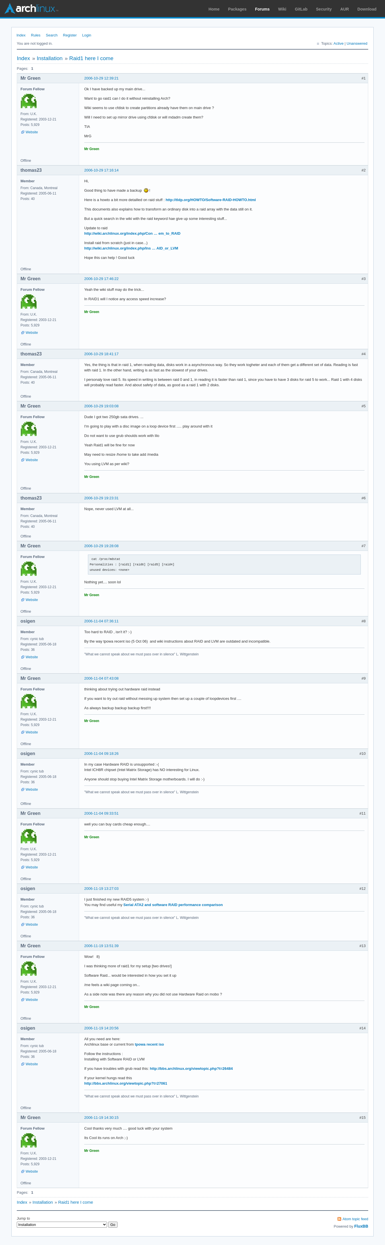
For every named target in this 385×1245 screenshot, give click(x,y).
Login (86, 35)
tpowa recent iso (149, 1044)
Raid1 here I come (91, 58)
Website (32, 132)
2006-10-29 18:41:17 (101, 354)
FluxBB (361, 1226)
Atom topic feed (355, 1219)
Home (214, 9)
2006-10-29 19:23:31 (101, 498)
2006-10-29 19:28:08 (101, 546)
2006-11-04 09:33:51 (101, 813)
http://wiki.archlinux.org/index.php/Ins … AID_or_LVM (131, 248)
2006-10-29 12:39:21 (101, 78)
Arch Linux (31, 8)
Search (51, 35)
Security (324, 9)
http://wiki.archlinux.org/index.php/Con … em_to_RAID (132, 233)
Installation (50, 58)
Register (70, 35)
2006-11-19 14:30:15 (101, 1117)
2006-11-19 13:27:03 (101, 888)
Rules (35, 35)
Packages (237, 9)
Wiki (282, 9)
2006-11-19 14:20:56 (101, 1028)
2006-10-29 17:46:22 (101, 279)
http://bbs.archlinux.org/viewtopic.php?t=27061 (125, 1083)
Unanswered (357, 43)
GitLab (301, 9)
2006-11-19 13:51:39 (101, 946)
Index (21, 35)
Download (366, 9)
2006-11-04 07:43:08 (101, 678)
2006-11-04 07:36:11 (101, 621)
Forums (262, 9)
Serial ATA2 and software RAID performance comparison (173, 905)
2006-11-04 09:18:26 (101, 753)
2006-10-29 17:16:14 (101, 170)
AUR (344, 9)
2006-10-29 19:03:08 (101, 406)
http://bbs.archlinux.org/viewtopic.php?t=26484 (191, 1068)
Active (338, 43)
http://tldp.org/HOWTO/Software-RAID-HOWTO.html (211, 200)
